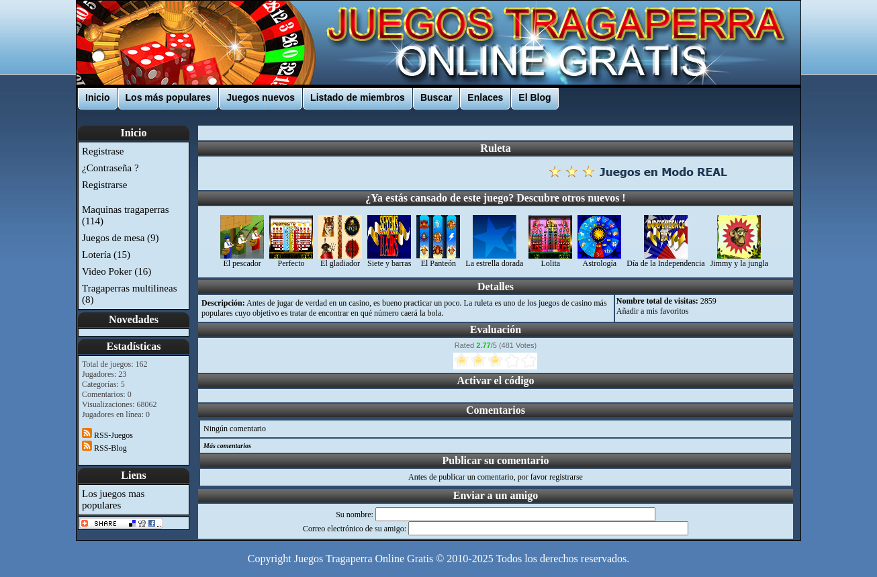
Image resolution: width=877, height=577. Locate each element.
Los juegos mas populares (113, 499)
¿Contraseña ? (110, 168)
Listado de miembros (357, 97)
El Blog (534, 97)
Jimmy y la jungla (739, 259)
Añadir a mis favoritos (652, 311)
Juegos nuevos (260, 97)
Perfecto (291, 259)
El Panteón (438, 259)
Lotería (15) (106, 254)
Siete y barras (389, 259)
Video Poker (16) (116, 271)
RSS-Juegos (107, 435)
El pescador (242, 259)
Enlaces (485, 97)
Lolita (550, 259)
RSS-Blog (104, 448)
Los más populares (169, 97)
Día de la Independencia (665, 259)
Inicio (97, 97)
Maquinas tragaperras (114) (125, 215)
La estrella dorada (494, 259)
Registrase (103, 151)
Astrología (599, 259)
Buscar (436, 97)
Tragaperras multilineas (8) (129, 294)
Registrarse (104, 184)
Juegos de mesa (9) (120, 237)
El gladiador (340, 259)
